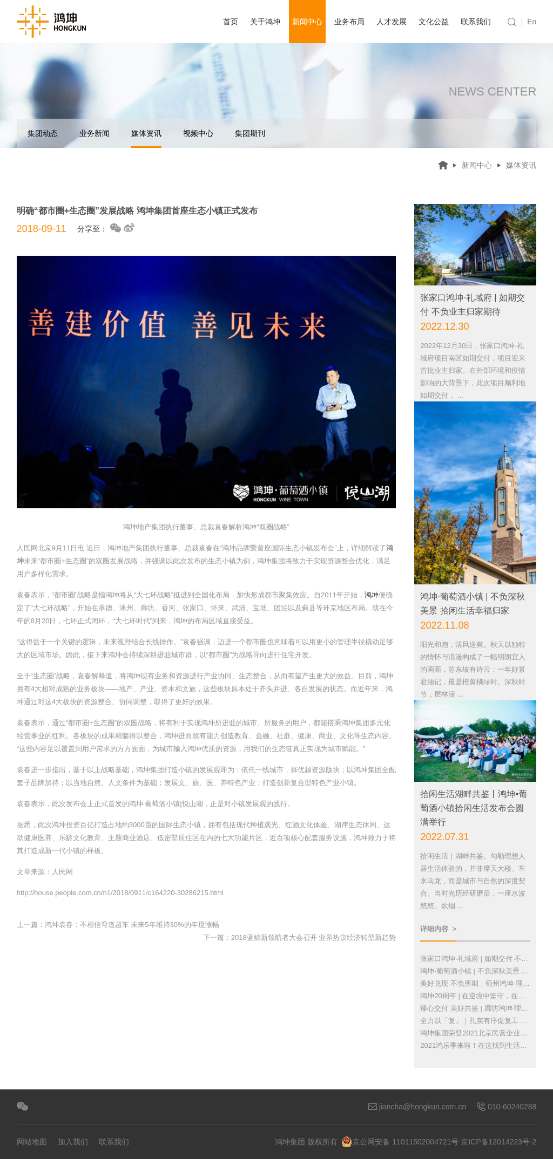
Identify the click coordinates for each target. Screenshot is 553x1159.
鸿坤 (372, 595)
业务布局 (349, 21)
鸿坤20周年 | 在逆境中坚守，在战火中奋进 (475, 996)
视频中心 (198, 133)
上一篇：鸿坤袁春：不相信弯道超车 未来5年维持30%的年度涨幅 (118, 925)
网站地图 (32, 1141)
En (531, 21)
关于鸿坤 (265, 21)
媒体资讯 (146, 138)
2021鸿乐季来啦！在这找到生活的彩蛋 (475, 1045)
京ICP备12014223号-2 (498, 1141)
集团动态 (43, 133)
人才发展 (391, 21)
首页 (230, 21)
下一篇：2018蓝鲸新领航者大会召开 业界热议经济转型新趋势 (299, 937)
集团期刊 (250, 133)
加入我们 (73, 1141)
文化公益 (434, 21)
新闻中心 (307, 21)
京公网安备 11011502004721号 (399, 1141)
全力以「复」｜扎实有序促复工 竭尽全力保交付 (475, 1021)
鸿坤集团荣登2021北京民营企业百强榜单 (475, 1033)
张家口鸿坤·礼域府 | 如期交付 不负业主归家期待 (475, 959)
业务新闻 (94, 133)
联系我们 (476, 21)
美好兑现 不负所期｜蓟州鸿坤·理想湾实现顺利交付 (475, 983)
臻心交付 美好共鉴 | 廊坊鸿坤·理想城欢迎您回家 (475, 1008)
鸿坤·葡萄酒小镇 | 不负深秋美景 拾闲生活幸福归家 (475, 971)
